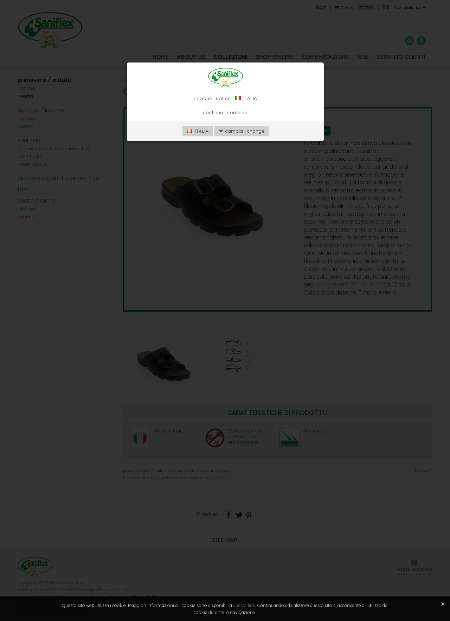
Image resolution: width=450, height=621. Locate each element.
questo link (244, 605)
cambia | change (241, 131)
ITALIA (197, 131)
